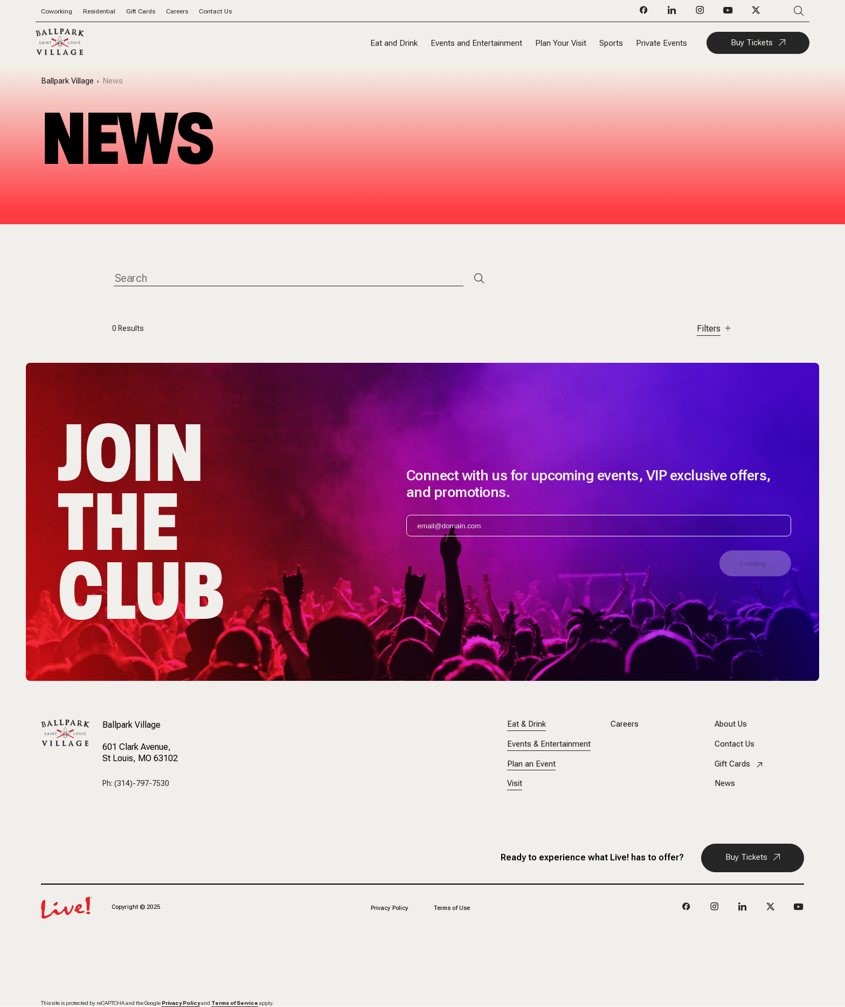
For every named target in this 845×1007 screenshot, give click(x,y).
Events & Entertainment (549, 744)
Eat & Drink (526, 724)
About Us (731, 724)
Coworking (56, 11)
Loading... (756, 564)
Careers (177, 11)
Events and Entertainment (476, 43)
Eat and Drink (394, 43)
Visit (514, 783)
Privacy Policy (389, 908)
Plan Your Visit (560, 43)
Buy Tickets (752, 42)
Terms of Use (452, 908)
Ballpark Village (67, 81)
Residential (99, 11)
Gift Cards (140, 11)
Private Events (661, 43)
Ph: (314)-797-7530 (135, 783)
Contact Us (215, 11)
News (112, 81)
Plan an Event (531, 764)
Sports (611, 43)
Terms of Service (234, 1003)
